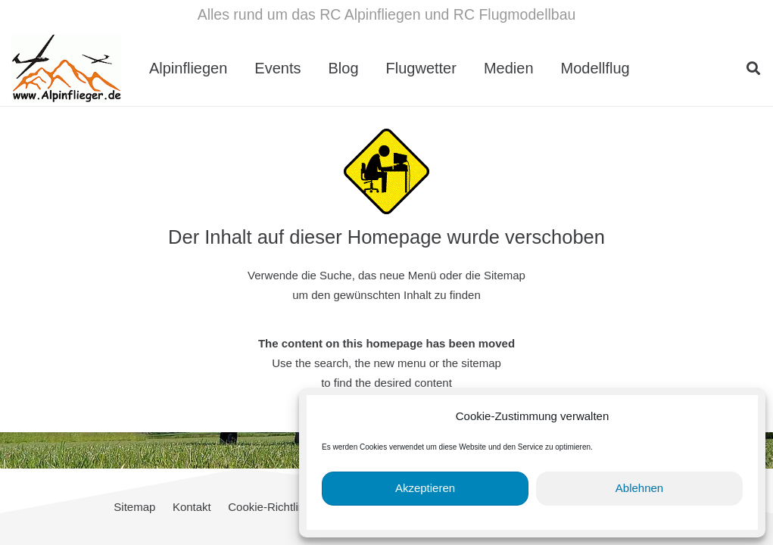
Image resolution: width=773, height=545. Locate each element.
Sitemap (134, 506)
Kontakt (192, 506)
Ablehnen (639, 487)
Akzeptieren (425, 487)
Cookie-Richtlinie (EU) (284, 506)
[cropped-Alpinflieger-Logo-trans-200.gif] (66, 68)
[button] (753, 68)
